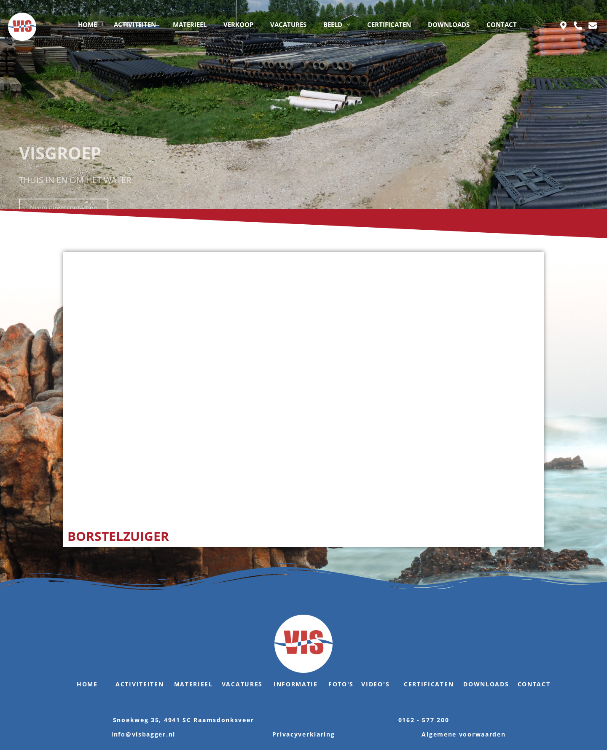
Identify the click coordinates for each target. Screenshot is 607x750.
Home (87, 684)
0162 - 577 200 (423, 720)
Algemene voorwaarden (463, 734)
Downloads (486, 684)
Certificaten (429, 684)
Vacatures (242, 684)
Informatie (296, 684)
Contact (534, 684)
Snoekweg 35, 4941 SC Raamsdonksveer (183, 720)
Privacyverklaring (303, 734)
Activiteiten (139, 684)
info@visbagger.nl (143, 734)
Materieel (193, 684)
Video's (375, 684)
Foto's (341, 684)
